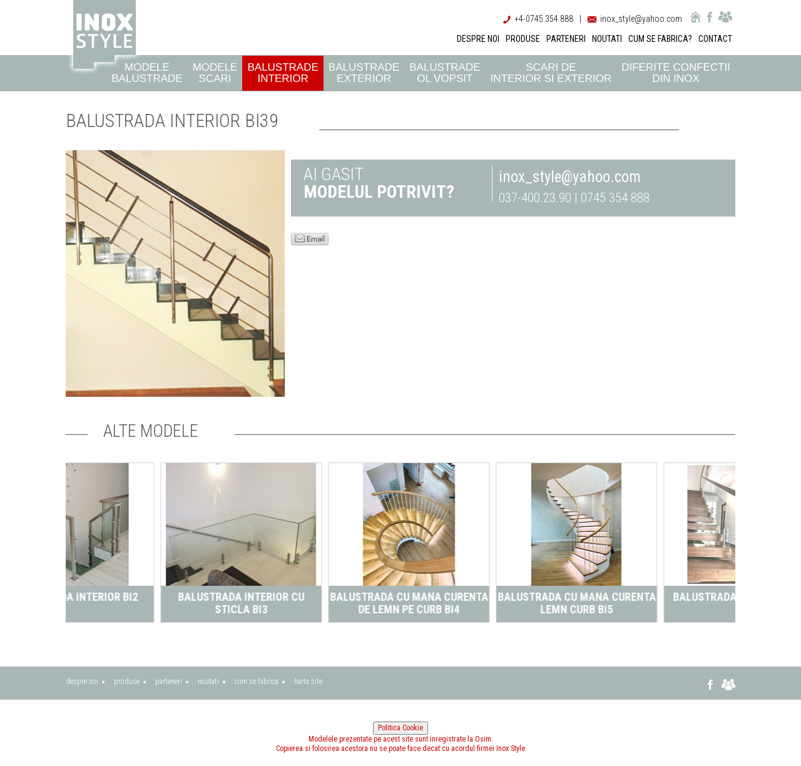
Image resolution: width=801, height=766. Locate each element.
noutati (208, 681)
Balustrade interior (282, 72)
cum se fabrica (256, 681)
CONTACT (715, 39)
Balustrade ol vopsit (444, 72)
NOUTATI (607, 39)
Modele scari (215, 72)
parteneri (168, 681)
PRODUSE (523, 39)
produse (127, 681)
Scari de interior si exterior (551, 72)
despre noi (82, 681)
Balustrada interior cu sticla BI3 (317, 603)
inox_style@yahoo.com (641, 19)
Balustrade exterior (364, 72)
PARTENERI (566, 39)
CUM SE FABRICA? (660, 39)
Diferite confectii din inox (675, 72)
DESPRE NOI (478, 39)
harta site (308, 681)
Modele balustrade (146, 72)
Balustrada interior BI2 (150, 596)
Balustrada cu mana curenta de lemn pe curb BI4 (485, 603)
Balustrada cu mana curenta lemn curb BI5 (653, 603)
